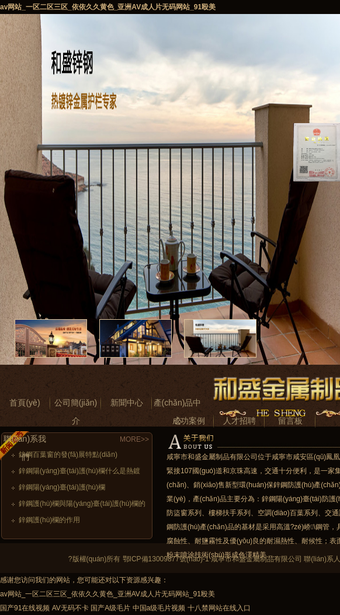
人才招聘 (239, 420)
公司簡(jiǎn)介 (75, 405)
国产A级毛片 (110, 608)
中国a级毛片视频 (159, 608)
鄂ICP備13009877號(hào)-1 (166, 559)
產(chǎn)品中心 (178, 405)
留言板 (290, 420)
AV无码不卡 (70, 608)
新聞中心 (126, 402)
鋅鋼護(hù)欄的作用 (49, 520)
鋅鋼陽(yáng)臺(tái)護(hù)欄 (62, 487)
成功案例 (188, 420)
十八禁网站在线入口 (219, 608)
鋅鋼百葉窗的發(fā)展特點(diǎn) (68, 454)
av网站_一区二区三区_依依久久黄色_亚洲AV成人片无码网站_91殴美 (108, 7)
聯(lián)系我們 (25, 441)
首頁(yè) (24, 402)
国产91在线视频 (25, 608)
